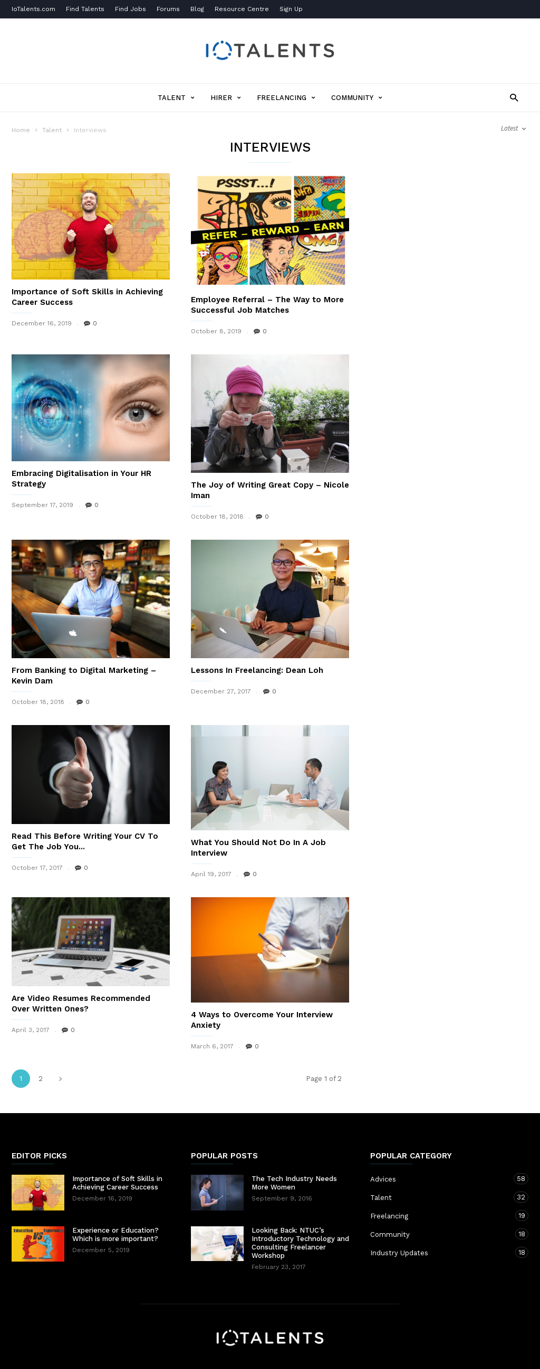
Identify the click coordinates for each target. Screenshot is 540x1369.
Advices (438, 1178)
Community (356, 97)
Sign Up (291, 9)
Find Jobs (130, 9)
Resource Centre (242, 9)
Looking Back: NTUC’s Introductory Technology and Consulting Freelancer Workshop (300, 1242)
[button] (511, 97)
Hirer (225, 97)
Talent (176, 97)
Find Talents (85, 9)
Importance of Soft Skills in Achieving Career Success (117, 1183)
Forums (168, 9)
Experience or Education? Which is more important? (115, 1234)
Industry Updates (438, 1252)
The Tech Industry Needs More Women (294, 1183)
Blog (197, 9)
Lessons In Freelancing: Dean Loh (257, 670)
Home (21, 130)
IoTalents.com (33, 9)
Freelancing (286, 97)
